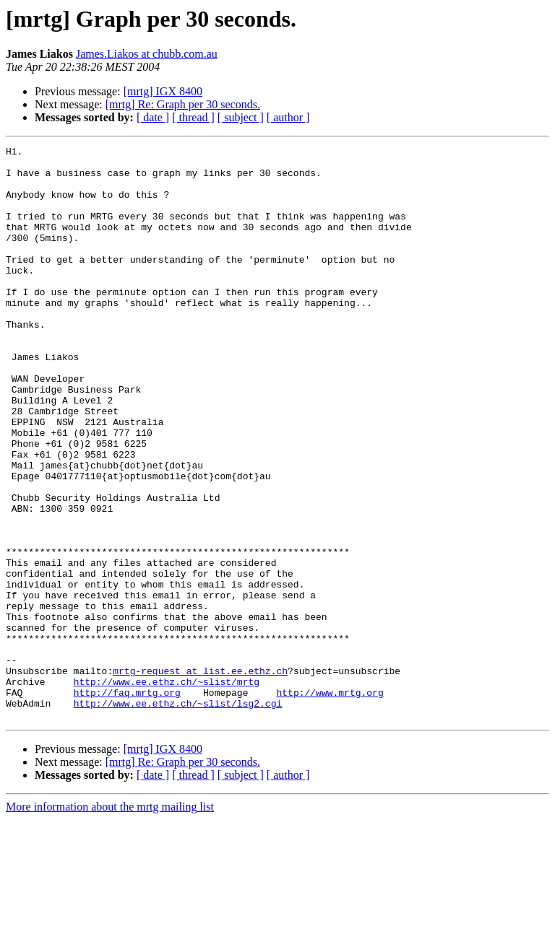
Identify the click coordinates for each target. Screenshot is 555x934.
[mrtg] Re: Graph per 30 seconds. (183, 104)
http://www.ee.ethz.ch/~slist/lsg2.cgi (178, 815)
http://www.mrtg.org (329, 802)
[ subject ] (241, 117)
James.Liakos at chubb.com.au (147, 54)
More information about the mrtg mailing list (110, 921)
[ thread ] (193, 117)
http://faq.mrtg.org (127, 802)
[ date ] (153, 117)
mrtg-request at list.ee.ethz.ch (200, 776)
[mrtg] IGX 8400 (163, 91)
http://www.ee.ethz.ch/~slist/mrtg (166, 789)
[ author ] (288, 117)
